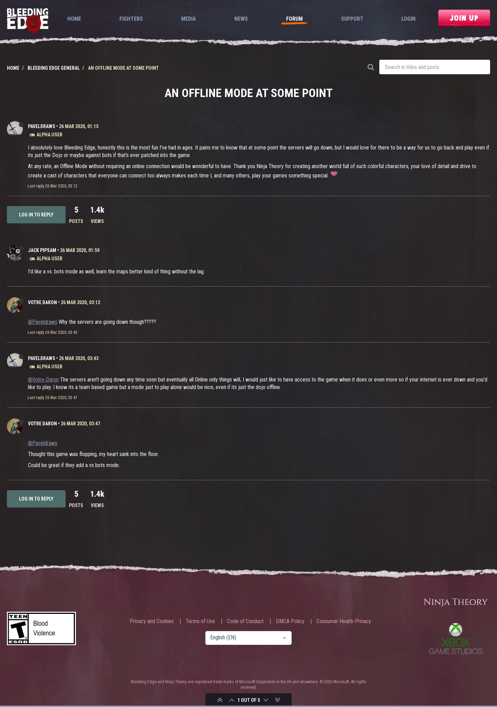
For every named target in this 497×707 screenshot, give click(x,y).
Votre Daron (42, 302)
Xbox (455, 638)
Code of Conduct (245, 621)
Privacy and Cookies (152, 621)
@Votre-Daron (43, 379)
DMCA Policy (290, 621)
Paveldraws (41, 126)
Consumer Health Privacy (343, 621)
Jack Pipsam (42, 250)
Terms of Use (200, 621)
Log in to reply (36, 214)
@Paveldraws (42, 322)
